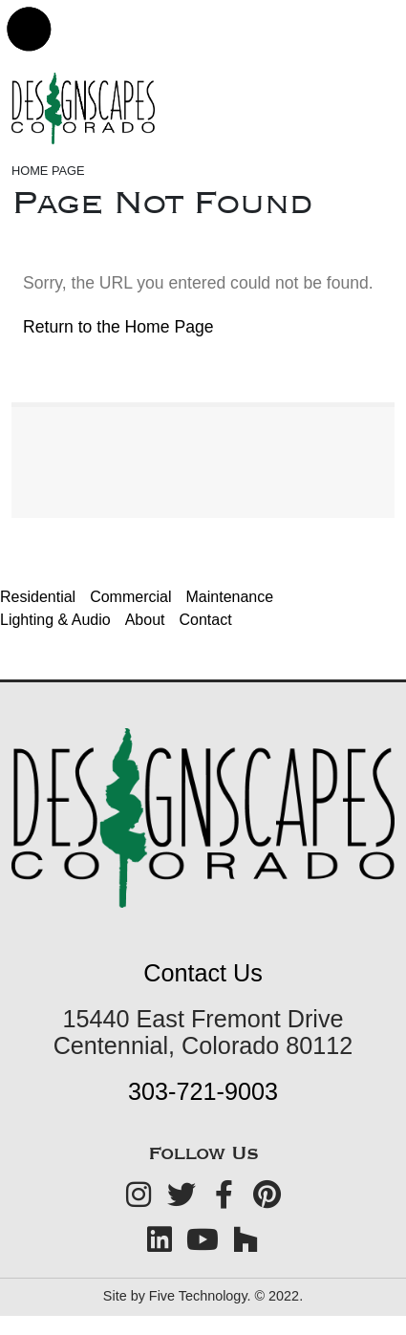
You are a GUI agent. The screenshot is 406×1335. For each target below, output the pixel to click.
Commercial (130, 597)
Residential (37, 597)
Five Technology (198, 1295)
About (145, 620)
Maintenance (230, 597)
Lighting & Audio (55, 620)
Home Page (48, 170)
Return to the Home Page (118, 326)
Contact (205, 620)
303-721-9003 (203, 1091)
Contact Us (203, 972)
